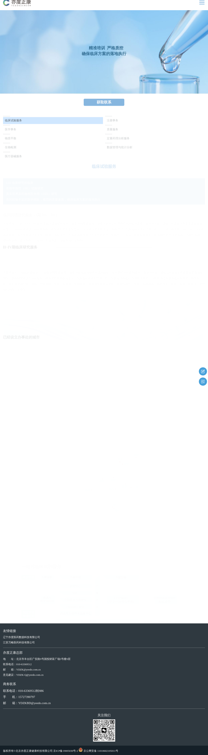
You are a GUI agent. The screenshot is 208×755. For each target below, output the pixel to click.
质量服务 (112, 130)
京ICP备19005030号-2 (65, 750)
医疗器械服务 (13, 157)
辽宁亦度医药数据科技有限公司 (21, 637)
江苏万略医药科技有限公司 (19, 642)
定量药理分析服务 (118, 139)
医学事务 (10, 130)
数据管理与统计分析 (119, 148)
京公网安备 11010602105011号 (100, 750)
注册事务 (112, 121)
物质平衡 (10, 139)
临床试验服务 (13, 121)
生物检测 (10, 148)
